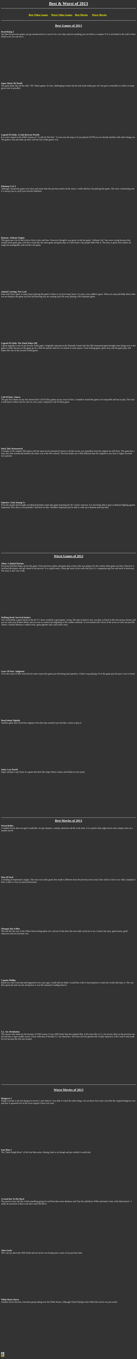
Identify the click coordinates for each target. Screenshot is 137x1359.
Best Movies (81, 15)
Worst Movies (99, 15)
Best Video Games (38, 15)
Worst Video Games (61, 15)
